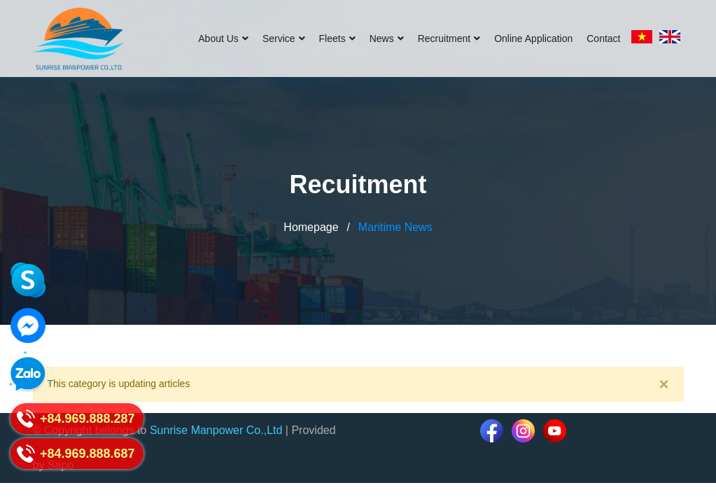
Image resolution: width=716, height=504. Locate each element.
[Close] (663, 384)
